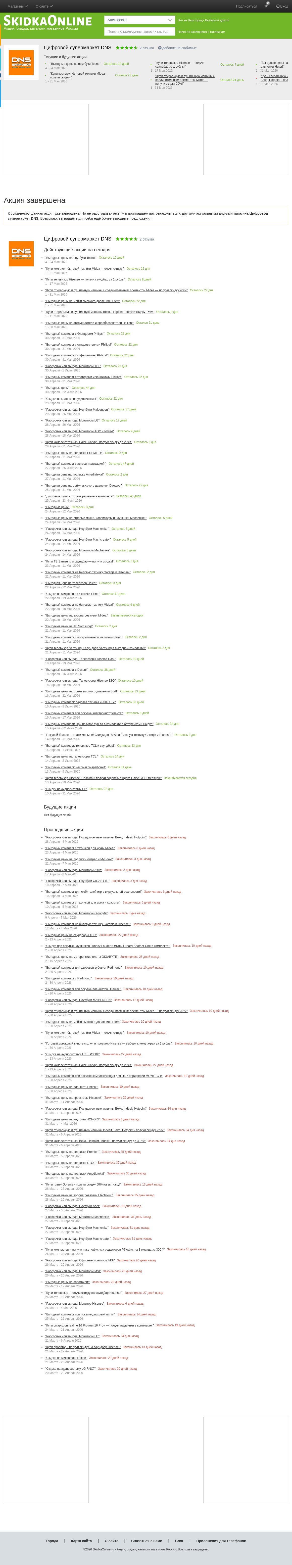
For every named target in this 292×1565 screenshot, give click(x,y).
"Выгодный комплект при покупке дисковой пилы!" (80, 1314)
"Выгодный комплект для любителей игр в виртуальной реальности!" (93, 891)
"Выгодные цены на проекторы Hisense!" (73, 1098)
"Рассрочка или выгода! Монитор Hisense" (74, 1303)
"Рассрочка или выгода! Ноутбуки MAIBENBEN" (78, 1000)
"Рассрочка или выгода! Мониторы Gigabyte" (76, 913)
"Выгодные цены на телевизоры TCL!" (72, 756)
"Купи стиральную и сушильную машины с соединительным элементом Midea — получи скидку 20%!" (185, 79)
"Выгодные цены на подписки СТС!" (70, 1163)
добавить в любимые (177, 48)
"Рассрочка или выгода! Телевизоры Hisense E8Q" (80, 680)
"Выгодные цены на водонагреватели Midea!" (76, 615)
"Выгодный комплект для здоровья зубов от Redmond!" (83, 967)
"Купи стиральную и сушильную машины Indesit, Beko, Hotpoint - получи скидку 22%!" (105, 1130)
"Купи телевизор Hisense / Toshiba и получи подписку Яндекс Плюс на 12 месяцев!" (103, 778)
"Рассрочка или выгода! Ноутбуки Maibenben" (77, 409)
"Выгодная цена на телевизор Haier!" (71, 583)
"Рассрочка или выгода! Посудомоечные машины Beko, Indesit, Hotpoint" (96, 837)
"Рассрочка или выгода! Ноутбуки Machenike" (77, 1227)
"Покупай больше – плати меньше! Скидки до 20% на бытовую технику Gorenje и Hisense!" (108, 735)
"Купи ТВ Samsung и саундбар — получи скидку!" (79, 561)
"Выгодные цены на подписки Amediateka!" (75, 1173)
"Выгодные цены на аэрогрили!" (67, 1282)
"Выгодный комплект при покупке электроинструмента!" (84, 713)
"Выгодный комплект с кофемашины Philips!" (76, 355)
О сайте (111, 1541)
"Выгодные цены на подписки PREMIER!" (74, 453)
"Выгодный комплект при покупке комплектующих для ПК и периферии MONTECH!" (104, 1076)
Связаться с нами (146, 1541)
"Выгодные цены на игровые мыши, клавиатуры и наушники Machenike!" (96, 518)
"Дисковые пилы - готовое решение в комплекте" (79, 496)
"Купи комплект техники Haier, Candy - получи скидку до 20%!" (88, 442)
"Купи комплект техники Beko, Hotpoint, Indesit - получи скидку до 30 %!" (95, 1141)
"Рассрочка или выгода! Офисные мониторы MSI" (80, 1260)
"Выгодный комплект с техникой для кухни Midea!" (80, 848)
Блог (179, 1541)
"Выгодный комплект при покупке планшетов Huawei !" (83, 989)
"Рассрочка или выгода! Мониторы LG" (72, 420)
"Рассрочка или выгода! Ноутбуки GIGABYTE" (77, 881)
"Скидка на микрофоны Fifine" (66, 1358)
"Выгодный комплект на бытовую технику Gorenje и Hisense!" (88, 572)
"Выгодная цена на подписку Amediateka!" (74, 474)
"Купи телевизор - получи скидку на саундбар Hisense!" (83, 1293)
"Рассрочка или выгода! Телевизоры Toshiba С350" (80, 659)
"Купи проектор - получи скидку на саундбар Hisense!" (83, 1347)
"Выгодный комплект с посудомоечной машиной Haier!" (84, 637)
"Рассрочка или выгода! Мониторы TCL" (73, 366)
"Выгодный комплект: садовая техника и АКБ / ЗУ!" (80, 702)
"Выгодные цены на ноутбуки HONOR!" (72, 1119)
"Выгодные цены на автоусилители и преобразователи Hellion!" (89, 323)
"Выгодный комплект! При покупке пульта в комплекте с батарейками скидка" (99, 724)
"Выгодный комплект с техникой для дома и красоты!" (83, 902)
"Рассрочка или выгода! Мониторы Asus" (73, 870)
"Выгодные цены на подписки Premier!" (72, 1152)
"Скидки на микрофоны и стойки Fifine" (72, 594)
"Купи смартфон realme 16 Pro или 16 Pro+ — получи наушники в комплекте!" (99, 1325)
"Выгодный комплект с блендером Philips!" (75, 334)
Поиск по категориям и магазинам (201, 32)
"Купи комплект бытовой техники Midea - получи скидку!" (78, 75)
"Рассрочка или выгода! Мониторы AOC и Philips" (79, 431)
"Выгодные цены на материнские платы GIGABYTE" (81, 957)
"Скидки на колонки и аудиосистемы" (71, 399)
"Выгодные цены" (57, 388)
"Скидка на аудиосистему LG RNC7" (70, 1368)
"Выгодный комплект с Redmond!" (68, 978)
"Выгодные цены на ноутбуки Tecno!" (75, 64)
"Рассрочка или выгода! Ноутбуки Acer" (72, 1206)
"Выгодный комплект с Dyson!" (66, 670)
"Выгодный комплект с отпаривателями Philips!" (78, 344)
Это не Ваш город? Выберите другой (203, 20)
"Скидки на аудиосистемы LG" (66, 789)
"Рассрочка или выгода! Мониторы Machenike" (77, 550)
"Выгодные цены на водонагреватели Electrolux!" (79, 1195)
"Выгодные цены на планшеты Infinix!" (71, 1087)
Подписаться (246, 6)
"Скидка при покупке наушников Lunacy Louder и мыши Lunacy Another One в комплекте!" (107, 946)
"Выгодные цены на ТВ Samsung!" (69, 626)
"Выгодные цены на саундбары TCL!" (71, 935)
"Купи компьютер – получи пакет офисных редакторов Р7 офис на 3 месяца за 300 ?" (105, 1249)
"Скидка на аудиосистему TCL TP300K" (72, 1054)
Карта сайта (81, 1541)
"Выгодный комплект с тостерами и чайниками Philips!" (83, 377)
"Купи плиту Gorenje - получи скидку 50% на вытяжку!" (83, 1184)
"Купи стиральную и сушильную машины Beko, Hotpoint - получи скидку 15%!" (99, 312)
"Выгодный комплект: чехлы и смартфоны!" (75, 767)
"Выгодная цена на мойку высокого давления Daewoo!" (83, 485)
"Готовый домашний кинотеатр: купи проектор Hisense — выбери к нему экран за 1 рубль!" (108, 1043)
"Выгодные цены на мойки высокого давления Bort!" (81, 691)
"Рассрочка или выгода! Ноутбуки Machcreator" (78, 539)
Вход (282, 6)
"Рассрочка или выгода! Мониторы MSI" (73, 1271)
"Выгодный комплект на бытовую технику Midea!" (79, 604)
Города (52, 1541)
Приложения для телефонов (221, 1541)
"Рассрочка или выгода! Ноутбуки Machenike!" (77, 529)
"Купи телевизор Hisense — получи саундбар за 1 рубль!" (179, 64)
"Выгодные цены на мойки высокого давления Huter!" (82, 301)
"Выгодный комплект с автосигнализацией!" (75, 463)
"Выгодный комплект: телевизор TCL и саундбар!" (80, 745)
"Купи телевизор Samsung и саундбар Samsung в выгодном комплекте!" (95, 648)
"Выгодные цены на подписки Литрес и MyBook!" (79, 859)
